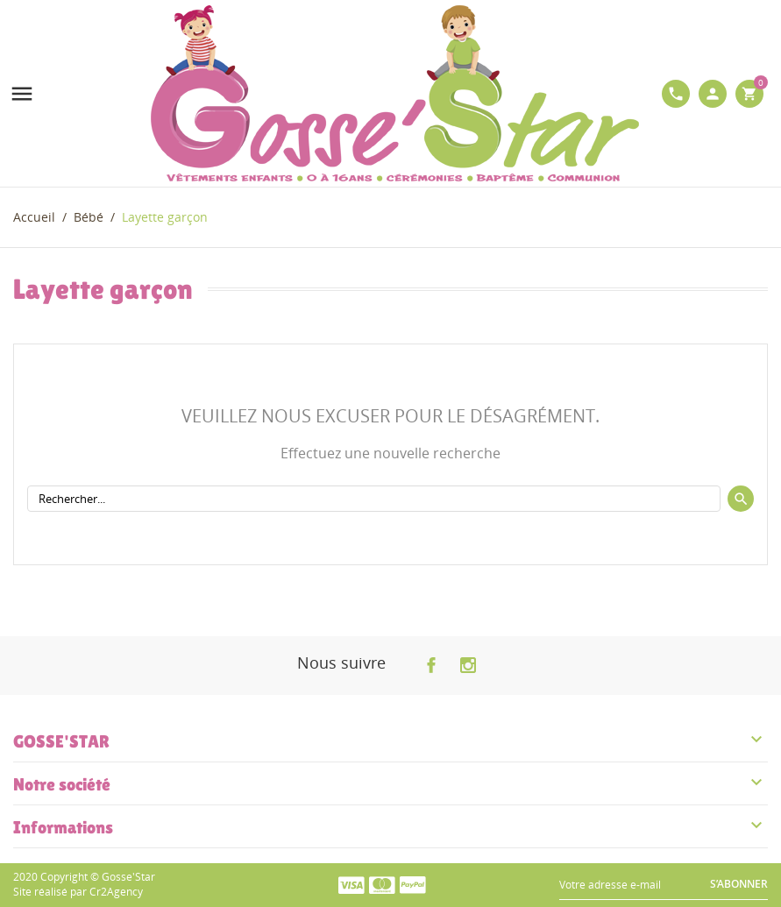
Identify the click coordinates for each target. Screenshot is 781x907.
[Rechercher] (374, 498)
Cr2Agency (116, 891)
